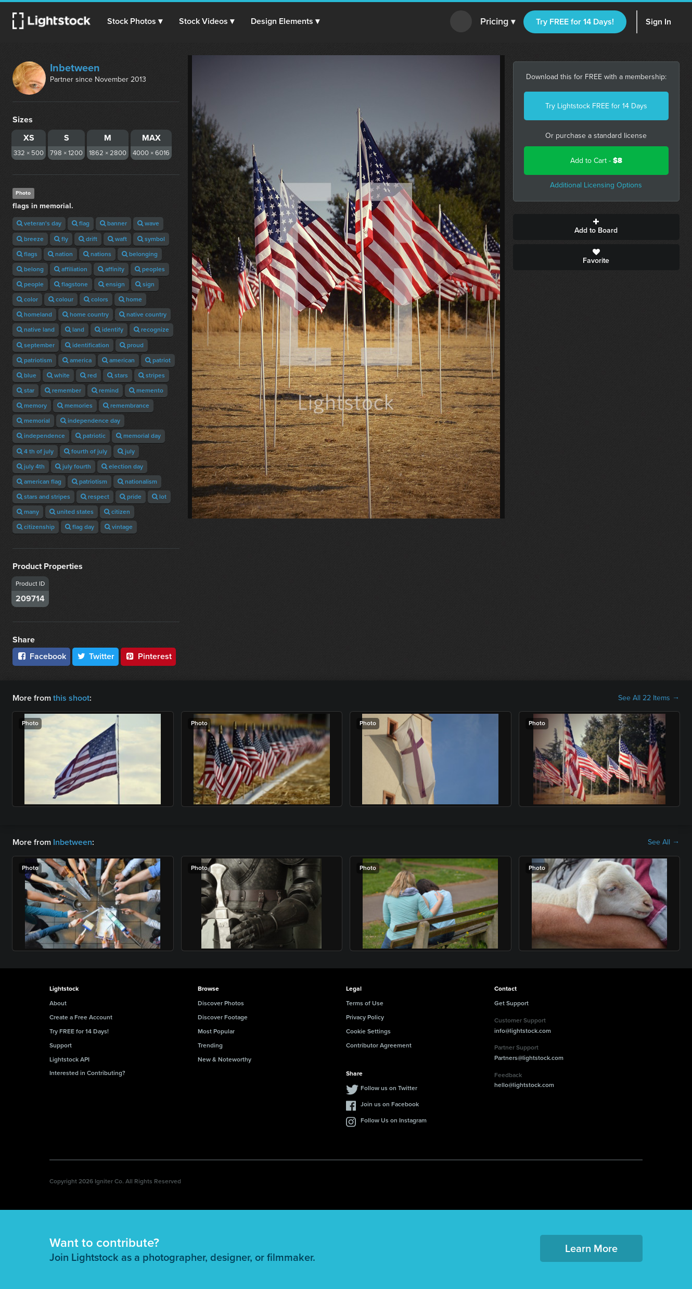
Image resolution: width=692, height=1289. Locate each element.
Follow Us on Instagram (394, 1120)
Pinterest (148, 656)
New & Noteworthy (224, 1059)
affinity (111, 269)
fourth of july (85, 451)
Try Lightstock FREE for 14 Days (596, 105)
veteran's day (39, 223)
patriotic (90, 435)
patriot (158, 360)
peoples (150, 269)
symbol (151, 239)
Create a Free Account (80, 1017)
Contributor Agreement (379, 1045)
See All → (664, 842)
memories (75, 405)
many (28, 511)
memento (146, 390)
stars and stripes (43, 496)
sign (145, 284)
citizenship (36, 527)
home (130, 299)
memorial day (138, 435)
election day (122, 466)
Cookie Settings (368, 1031)
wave (148, 223)
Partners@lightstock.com (528, 1058)
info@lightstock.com (522, 1030)
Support (60, 1045)
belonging (140, 254)
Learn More (591, 1248)
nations (97, 254)
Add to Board (597, 227)
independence (41, 435)
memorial (33, 420)
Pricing (497, 21)
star (25, 390)
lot (159, 496)
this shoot (71, 698)
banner (113, 223)
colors (96, 299)
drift (88, 239)
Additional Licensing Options (596, 185)
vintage (119, 527)
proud (132, 345)
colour (60, 299)
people (30, 284)
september (36, 345)
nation (60, 254)
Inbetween (75, 67)
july (126, 451)
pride (131, 496)
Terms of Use (364, 1003)
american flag (39, 481)
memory (32, 405)
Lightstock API (69, 1059)
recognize (151, 329)
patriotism (34, 360)
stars (117, 375)
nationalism (137, 481)
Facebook (41, 656)
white (58, 375)
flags (27, 254)
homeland (34, 314)
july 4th (31, 466)
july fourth (73, 466)
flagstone (71, 284)
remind (105, 390)
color (27, 299)
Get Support (511, 1003)
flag (80, 223)
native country (142, 314)
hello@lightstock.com (524, 1085)
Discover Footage (223, 1017)
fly (61, 239)
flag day (79, 527)
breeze (30, 239)
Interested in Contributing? (87, 1073)
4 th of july (35, 451)
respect (95, 496)
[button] (134, 21)
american (118, 360)
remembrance (126, 405)
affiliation (70, 269)
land (74, 329)
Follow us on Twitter (389, 1088)
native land (36, 329)
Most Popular (216, 1031)
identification (87, 345)
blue (26, 375)
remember (63, 390)
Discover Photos (221, 1003)
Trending (210, 1045)
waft (117, 239)
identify (109, 329)
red (88, 375)
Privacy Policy (365, 1017)
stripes (151, 375)
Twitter (95, 656)
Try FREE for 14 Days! (575, 22)
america (77, 360)
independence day (90, 420)
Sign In (658, 22)
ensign (111, 284)
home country (85, 314)
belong (30, 269)
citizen (117, 511)
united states (71, 511)
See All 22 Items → (649, 698)
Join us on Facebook (390, 1104)
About (58, 1003)
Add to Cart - (596, 160)
